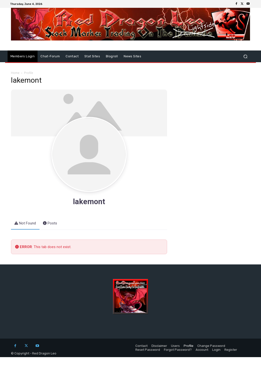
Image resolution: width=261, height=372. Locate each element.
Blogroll (112, 56)
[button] (245, 56)
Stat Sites (92, 56)
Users (175, 346)
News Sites (132, 56)
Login (216, 350)
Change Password (211, 346)
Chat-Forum (50, 56)
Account (202, 350)
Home (15, 73)
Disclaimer (159, 346)
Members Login (22, 56)
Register (230, 350)
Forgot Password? (178, 350)
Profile (188, 346)
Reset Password (147, 350)
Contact (72, 56)
